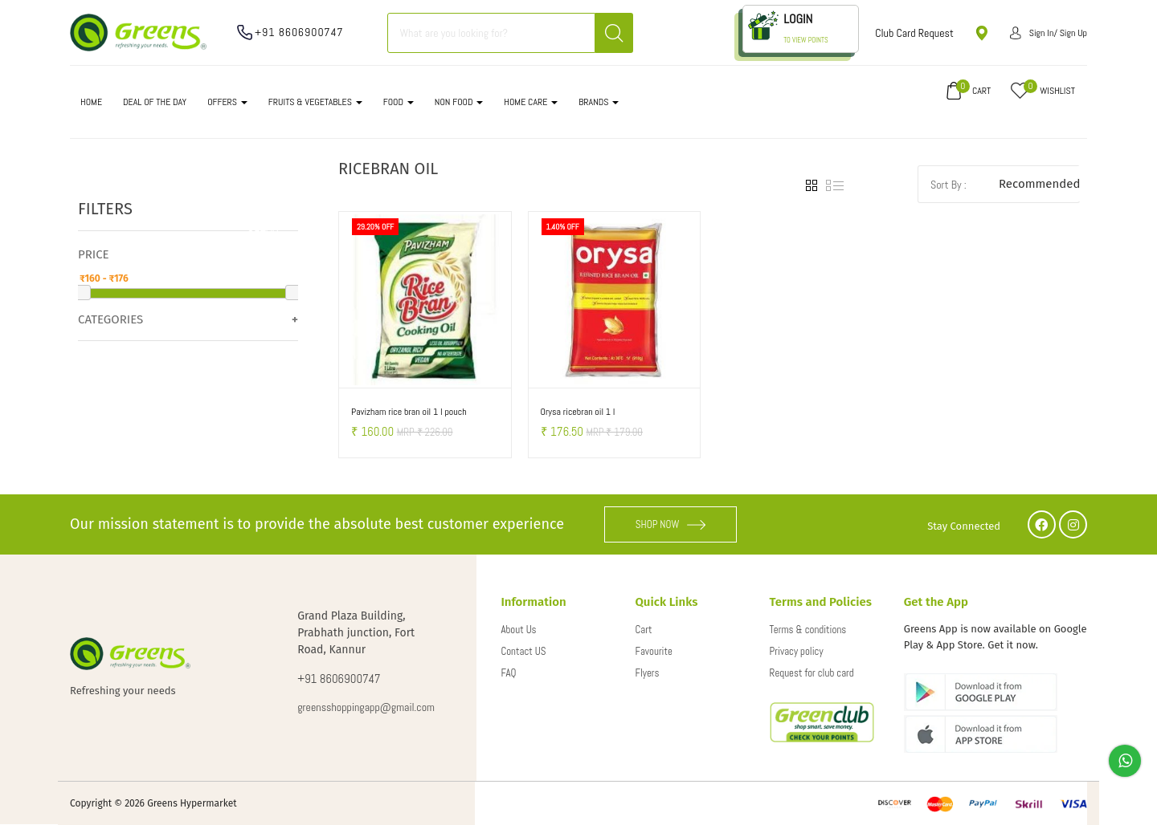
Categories (110, 319)
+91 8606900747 (299, 32)
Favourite (654, 651)
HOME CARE (531, 102)
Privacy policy (797, 651)
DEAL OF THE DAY (154, 102)
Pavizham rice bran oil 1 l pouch (409, 411)
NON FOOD (459, 102)
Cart (644, 629)
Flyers (648, 673)
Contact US (523, 651)
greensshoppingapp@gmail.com (366, 707)
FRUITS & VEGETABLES (315, 102)
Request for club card (812, 673)
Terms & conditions (808, 629)
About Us (518, 629)
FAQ (508, 673)
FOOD (398, 102)
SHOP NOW (671, 524)
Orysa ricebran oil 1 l (578, 411)
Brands (598, 102)
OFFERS (227, 102)
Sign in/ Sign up (1048, 32)
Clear (263, 226)
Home (91, 102)
